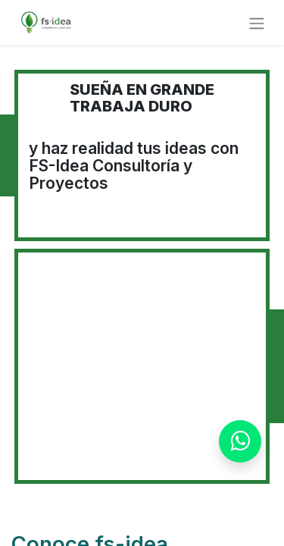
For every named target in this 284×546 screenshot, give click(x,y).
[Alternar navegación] (257, 22)
